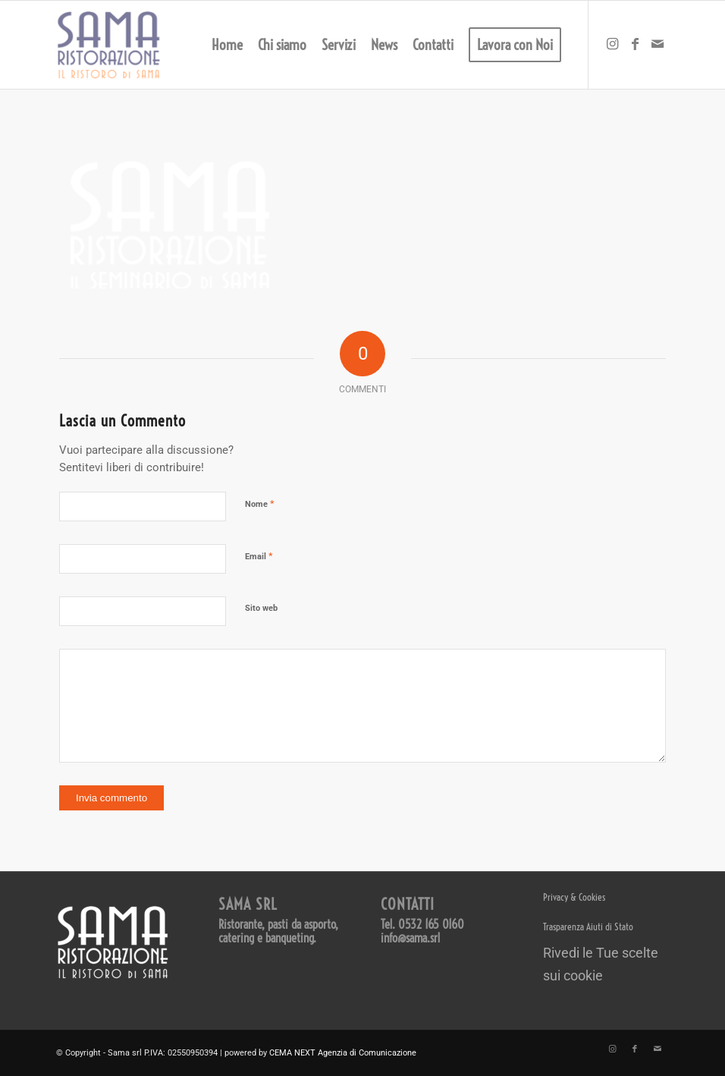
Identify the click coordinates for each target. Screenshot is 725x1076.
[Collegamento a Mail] (657, 44)
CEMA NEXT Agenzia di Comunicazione (342, 1053)
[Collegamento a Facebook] (634, 44)
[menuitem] (227, 45)
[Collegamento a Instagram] (612, 44)
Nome (260, 503)
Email (259, 556)
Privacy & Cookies (574, 897)
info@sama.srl (410, 937)
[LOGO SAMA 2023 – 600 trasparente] (109, 45)
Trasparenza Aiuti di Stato (588, 926)
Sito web (261, 608)
